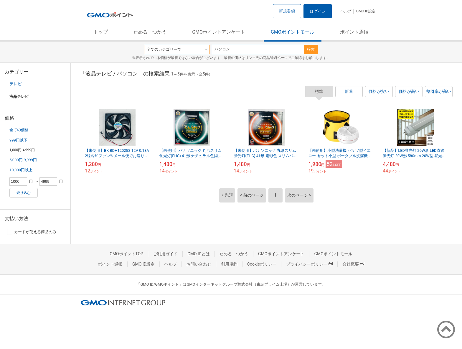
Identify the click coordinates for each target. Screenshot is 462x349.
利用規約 (229, 264)
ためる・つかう (149, 32)
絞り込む (23, 193)
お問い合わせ (199, 264)
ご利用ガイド (165, 253)
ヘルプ (346, 11)
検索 (311, 49)
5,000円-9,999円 (23, 160)
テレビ (15, 83)
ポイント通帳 (354, 32)
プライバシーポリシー (309, 264)
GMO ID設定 (365, 11)
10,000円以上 (20, 170)
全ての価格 (19, 130)
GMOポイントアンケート (218, 32)
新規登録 (287, 11)
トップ (101, 32)
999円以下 (18, 140)
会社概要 (353, 264)
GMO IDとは (198, 253)
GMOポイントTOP (126, 253)
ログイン (317, 11)
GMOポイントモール (292, 32)
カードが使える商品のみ (31, 232)
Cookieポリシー (261, 264)
